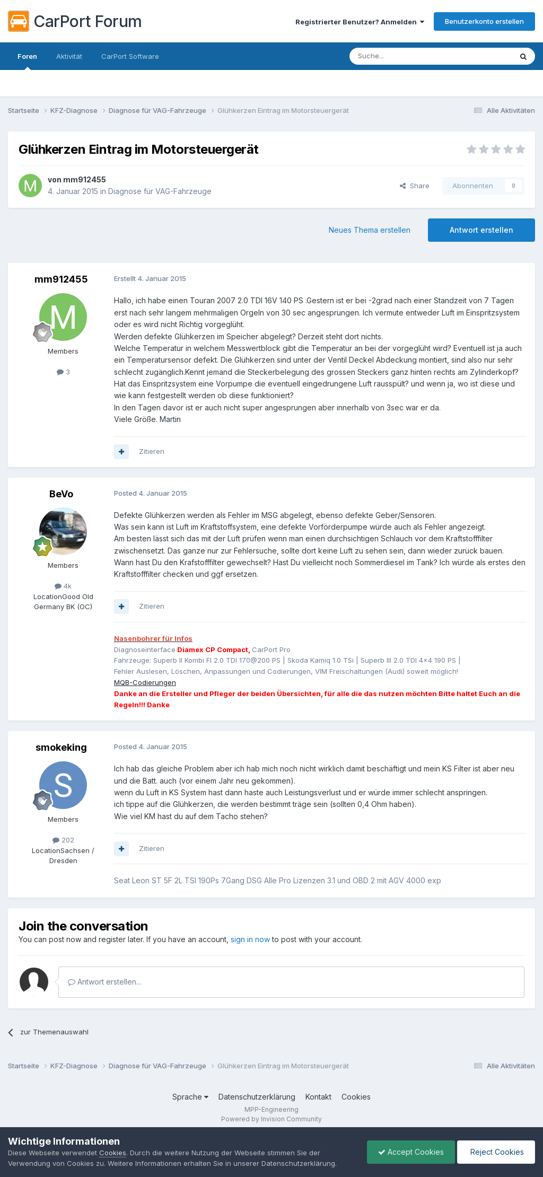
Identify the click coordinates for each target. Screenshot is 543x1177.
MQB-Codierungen (145, 682)
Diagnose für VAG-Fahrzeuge (160, 191)
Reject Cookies (496, 1151)
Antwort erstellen (481, 229)
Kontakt (318, 1096)
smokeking (61, 747)
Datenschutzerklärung (256, 1096)
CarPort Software (130, 56)
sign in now (250, 939)
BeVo (61, 493)
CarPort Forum (75, 21)
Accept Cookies (411, 1151)
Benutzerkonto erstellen (484, 21)
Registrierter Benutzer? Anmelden (359, 21)
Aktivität (69, 56)
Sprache (190, 1096)
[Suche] (403, 56)
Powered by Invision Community (271, 1119)
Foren (27, 61)
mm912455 (84, 179)
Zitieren (151, 451)
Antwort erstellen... (104, 981)
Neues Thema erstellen (369, 229)
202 (63, 840)
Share (415, 185)
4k (63, 586)
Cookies (356, 1096)
